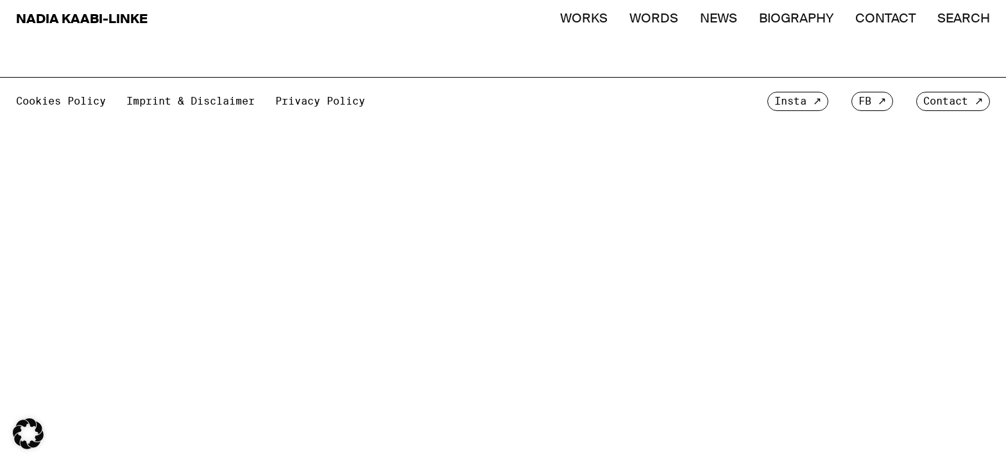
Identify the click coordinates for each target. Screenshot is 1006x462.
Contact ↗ (953, 101)
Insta (790, 101)
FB (864, 101)
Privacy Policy (320, 101)
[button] (28, 434)
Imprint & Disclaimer (190, 101)
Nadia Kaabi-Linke (82, 19)
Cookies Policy (61, 101)
